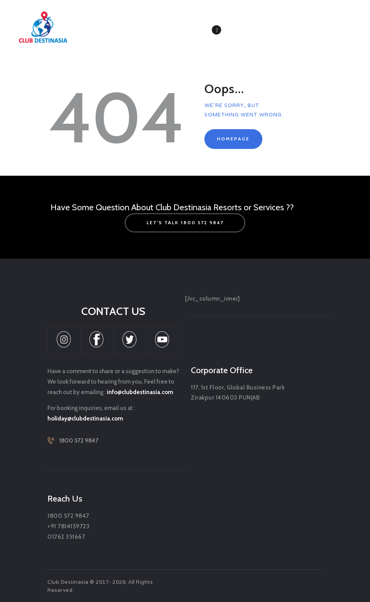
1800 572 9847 (78, 440)
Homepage (233, 139)
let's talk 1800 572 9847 (185, 222)
